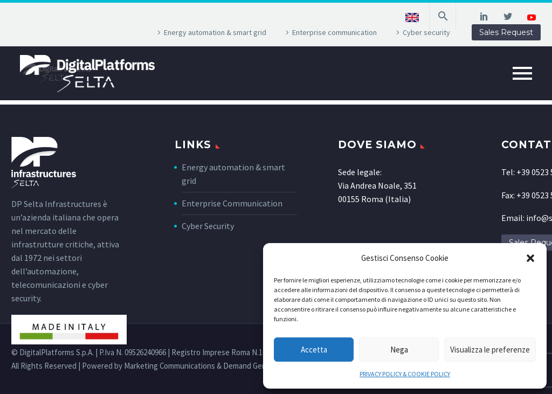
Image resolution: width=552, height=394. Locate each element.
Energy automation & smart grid (215, 32)
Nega (399, 349)
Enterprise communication (334, 32)
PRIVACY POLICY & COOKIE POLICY (405, 374)
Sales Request (506, 32)
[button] (530, 258)
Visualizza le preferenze (490, 349)
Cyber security (426, 32)
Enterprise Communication (232, 203)
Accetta (314, 349)
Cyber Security (208, 225)
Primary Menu (522, 73)
